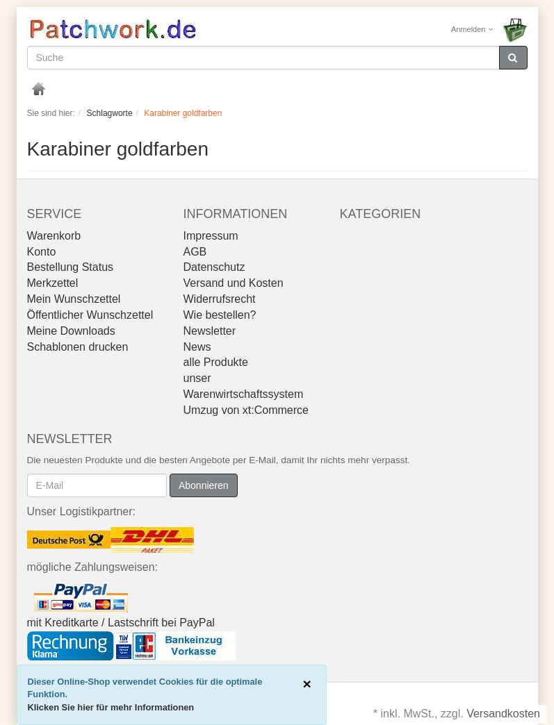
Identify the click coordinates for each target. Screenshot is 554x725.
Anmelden (472, 29)
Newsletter (210, 331)
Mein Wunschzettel (74, 299)
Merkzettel (53, 283)
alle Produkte (216, 362)
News (197, 347)
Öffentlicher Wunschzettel (90, 315)
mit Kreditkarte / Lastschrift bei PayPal (121, 622)
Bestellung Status (70, 267)
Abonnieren (204, 485)
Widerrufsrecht (220, 299)
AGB (195, 252)
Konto (41, 252)
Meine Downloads (71, 331)
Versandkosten (503, 713)
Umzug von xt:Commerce (246, 410)
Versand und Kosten (234, 283)
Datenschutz (214, 267)
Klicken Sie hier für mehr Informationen (111, 707)
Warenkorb (54, 236)
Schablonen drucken (78, 347)
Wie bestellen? (220, 315)
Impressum (211, 236)
